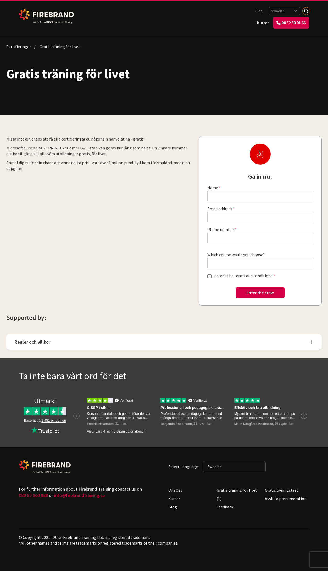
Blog (259, 11)
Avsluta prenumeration (286, 498)
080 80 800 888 (33, 495)
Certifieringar (18, 46)
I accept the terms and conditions (242, 275)
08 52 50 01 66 (291, 22)
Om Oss (175, 490)
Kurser (263, 22)
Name (212, 187)
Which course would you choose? (236, 254)
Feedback (224, 507)
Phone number (220, 229)
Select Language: (183, 466)
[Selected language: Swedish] (284, 11)
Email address (219, 208)
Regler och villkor (164, 342)
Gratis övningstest (281, 490)
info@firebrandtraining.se (79, 495)
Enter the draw (260, 292)
